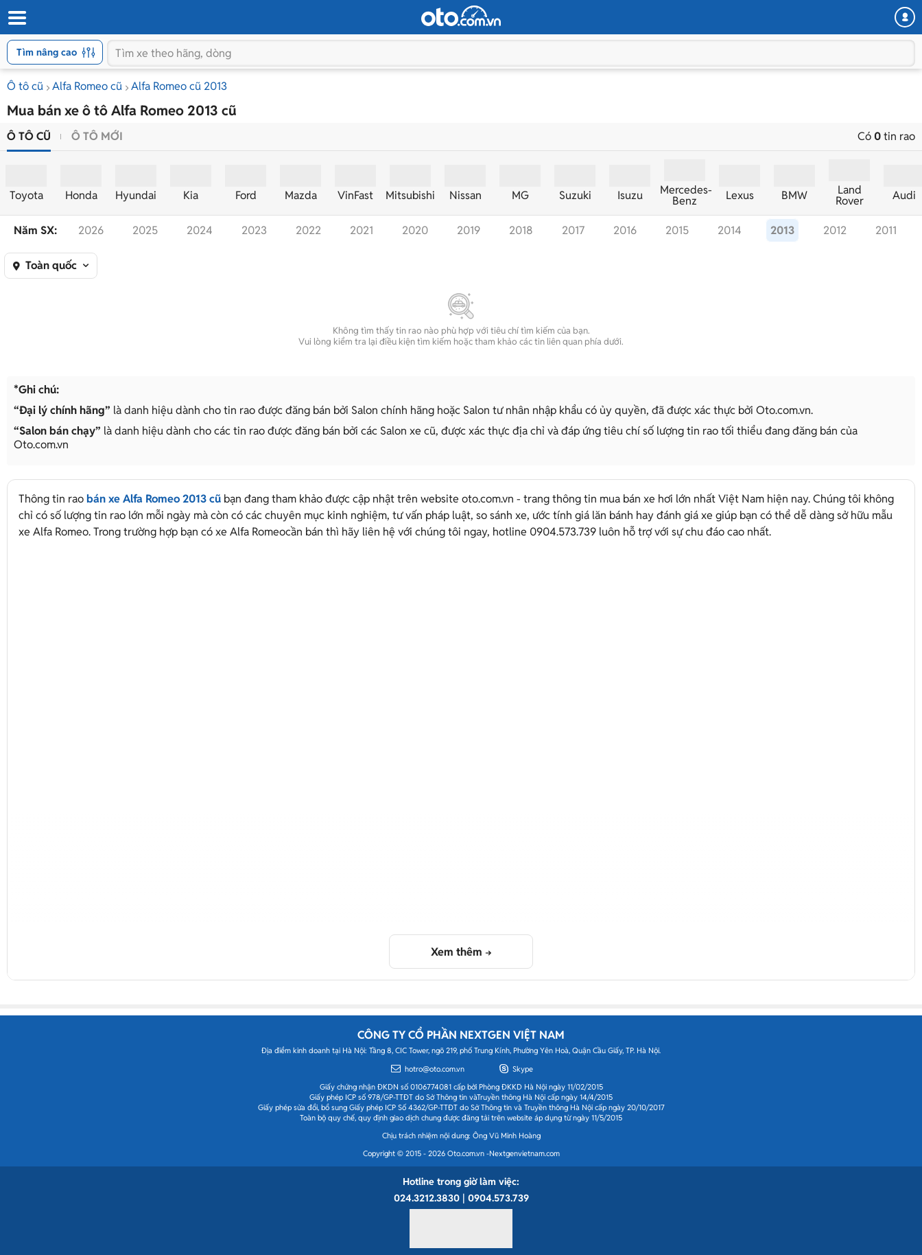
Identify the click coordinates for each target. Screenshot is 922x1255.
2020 (415, 230)
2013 (782, 230)
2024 (200, 230)
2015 (677, 230)
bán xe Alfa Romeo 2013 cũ (153, 499)
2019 (468, 230)
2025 (145, 230)
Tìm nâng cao (55, 52)
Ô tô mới (97, 136)
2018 (521, 230)
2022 (308, 230)
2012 (835, 230)
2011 (886, 230)
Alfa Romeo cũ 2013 (179, 86)
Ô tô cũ (25, 86)
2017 (573, 230)
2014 (730, 230)
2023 (254, 230)
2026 (91, 230)
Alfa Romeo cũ (87, 86)
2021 (361, 230)
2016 (625, 230)
